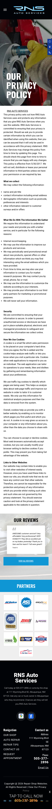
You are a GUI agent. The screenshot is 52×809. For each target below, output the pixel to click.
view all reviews (26, 560)
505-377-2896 (22, 688)
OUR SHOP (9, 735)
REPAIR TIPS (11, 744)
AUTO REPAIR (11, 739)
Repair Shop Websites (35, 783)
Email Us (43, 767)
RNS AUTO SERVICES (17, 111)
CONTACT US (11, 749)
